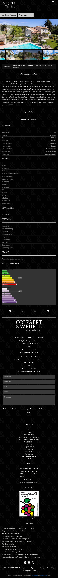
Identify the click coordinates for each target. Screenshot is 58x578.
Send (29, 412)
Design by (30, 571)
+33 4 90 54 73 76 (30, 350)
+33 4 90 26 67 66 (30, 369)
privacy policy (28, 409)
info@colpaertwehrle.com (30, 352)
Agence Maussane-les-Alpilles (29, 338)
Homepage (6, 67)
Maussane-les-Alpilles (29, 469)
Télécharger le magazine (29, 505)
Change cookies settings (47, 568)
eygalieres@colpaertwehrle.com (30, 371)
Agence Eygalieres (29, 357)
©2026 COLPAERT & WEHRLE (11, 568)
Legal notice (25, 568)
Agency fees (34, 568)
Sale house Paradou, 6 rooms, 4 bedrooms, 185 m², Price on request (33, 67)
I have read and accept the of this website (24, 409)
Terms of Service (43, 575)
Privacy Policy (35, 575)
